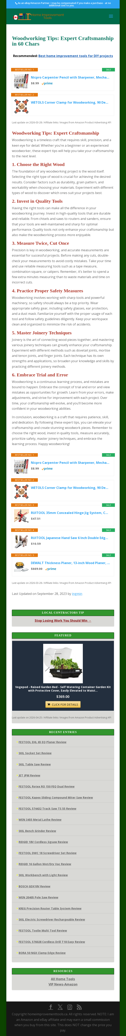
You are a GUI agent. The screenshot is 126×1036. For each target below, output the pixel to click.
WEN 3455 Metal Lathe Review (40, 819)
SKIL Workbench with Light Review (43, 875)
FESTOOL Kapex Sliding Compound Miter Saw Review (56, 797)
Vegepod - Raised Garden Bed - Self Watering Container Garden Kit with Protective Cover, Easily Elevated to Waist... (63, 688)
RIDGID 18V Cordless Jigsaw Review (43, 842)
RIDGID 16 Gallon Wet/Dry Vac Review (45, 864)
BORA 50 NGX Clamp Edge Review (42, 953)
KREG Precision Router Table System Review (50, 908)
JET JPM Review (29, 775)
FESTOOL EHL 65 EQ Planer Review (42, 742)
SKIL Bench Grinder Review (37, 831)
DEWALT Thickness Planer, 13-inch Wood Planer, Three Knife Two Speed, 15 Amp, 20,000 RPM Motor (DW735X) (70, 563)
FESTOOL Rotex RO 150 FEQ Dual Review (46, 786)
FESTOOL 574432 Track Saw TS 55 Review (47, 808)
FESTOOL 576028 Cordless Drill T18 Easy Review (52, 942)
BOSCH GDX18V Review (34, 886)
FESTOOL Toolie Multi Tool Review (43, 930)
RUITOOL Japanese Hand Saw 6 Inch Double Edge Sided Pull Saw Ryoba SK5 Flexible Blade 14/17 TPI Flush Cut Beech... (70, 538)
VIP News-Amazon (63, 984)
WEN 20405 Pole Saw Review (38, 897)
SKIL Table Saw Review (35, 764)
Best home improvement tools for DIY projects (75, 56)
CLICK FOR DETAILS (65, 704)
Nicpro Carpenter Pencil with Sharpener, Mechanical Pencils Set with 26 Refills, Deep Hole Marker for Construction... (70, 77)
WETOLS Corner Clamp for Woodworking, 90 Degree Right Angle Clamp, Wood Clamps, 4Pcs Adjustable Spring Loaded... (70, 102)
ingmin (77, 594)
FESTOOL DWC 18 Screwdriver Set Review (47, 853)
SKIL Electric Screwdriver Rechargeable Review (52, 919)
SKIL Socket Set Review (35, 753)
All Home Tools (63, 979)
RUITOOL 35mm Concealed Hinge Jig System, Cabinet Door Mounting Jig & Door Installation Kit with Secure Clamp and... (70, 513)
